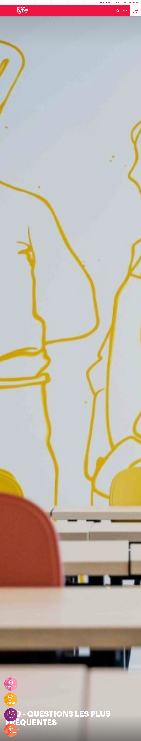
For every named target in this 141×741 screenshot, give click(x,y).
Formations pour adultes (127, 2)
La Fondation (104, 2)
